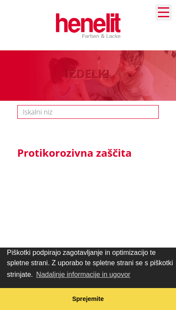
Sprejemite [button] (88, 298)
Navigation (163, 12)
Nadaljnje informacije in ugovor (83, 274)
